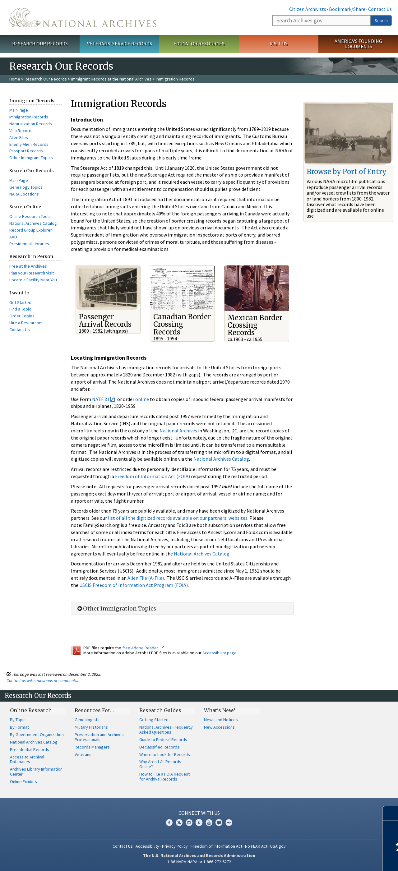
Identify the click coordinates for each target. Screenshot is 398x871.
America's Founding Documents (358, 43)
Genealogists (87, 719)
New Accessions (219, 727)
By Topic (17, 719)
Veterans (83, 754)
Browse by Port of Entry (346, 171)
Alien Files (18, 137)
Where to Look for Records (164, 754)
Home (14, 79)
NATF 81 (100, 399)
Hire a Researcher (26, 322)
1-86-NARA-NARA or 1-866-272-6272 (199, 861)
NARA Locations (24, 194)
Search (381, 20)
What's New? (219, 710)
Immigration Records (28, 117)
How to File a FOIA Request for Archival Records (164, 776)
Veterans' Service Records (119, 43)
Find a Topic (20, 309)
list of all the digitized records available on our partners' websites (178, 518)
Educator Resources (199, 43)
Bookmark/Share (347, 9)
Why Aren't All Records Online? (160, 764)
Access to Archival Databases (27, 759)
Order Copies (22, 316)
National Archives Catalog (33, 223)
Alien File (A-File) (145, 578)
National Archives (178, 430)
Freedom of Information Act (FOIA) (152, 476)
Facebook (169, 822)
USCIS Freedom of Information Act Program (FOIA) (133, 585)
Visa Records (21, 130)
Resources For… (94, 710)
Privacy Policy (175, 846)
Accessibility (147, 846)
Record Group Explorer (30, 230)
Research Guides (160, 710)
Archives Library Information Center (36, 771)
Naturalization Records (30, 124)
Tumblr (199, 822)
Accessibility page (219, 653)
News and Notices (221, 719)
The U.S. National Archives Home (82, 17)
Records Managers (92, 747)
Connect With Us (199, 813)
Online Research (31, 710)
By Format (19, 727)
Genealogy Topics (26, 187)
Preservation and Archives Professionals (99, 737)
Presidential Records (29, 749)
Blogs (219, 822)
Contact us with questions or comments (42, 680)
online (142, 399)
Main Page (18, 110)
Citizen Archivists (307, 9)
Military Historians (91, 727)
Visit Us (279, 43)
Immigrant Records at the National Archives (111, 79)
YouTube (209, 822)
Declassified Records (159, 747)
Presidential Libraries (29, 244)
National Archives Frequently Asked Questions (166, 729)
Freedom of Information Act (216, 846)
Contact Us (380, 9)
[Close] (391, 813)
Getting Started (154, 719)
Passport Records (26, 151)
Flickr (229, 822)
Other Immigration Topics (116, 609)
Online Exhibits (23, 781)
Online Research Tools (30, 216)
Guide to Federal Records (163, 739)
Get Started (20, 302)
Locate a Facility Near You (33, 280)
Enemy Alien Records (29, 144)
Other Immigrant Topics (31, 157)
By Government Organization (37, 734)
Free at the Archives (28, 266)
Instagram (189, 822)
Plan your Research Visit (31, 273)
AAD (13, 237)
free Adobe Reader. (143, 648)
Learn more (342, 860)
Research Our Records (40, 43)
